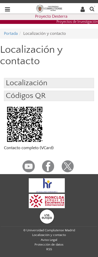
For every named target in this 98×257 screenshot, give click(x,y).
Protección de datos (49, 244)
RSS (49, 249)
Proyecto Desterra (51, 16)
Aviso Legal (49, 240)
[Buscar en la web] (92, 8)
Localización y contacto (49, 235)
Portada (11, 33)
